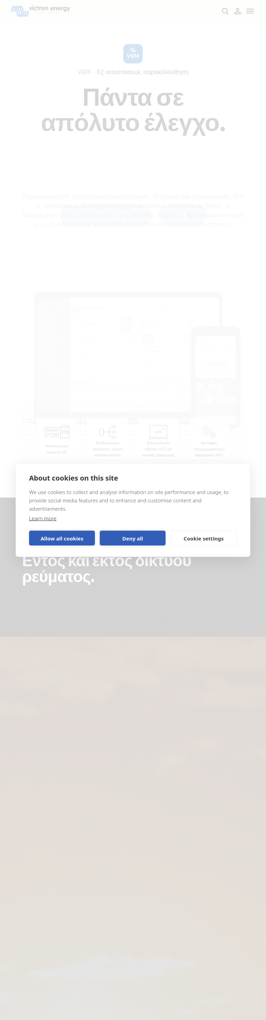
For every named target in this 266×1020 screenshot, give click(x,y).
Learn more (42, 518)
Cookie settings (204, 538)
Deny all (132, 538)
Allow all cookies (62, 538)
